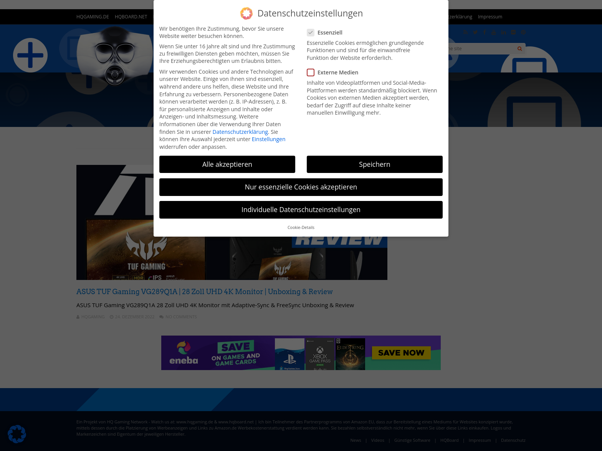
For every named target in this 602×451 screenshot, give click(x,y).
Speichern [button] (374, 164)
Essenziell (327, 32)
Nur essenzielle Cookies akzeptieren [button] (301, 186)
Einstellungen (269, 139)
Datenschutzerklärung (240, 131)
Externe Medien (335, 72)
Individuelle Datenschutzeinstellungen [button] (301, 209)
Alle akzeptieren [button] (227, 164)
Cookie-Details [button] (301, 227)
